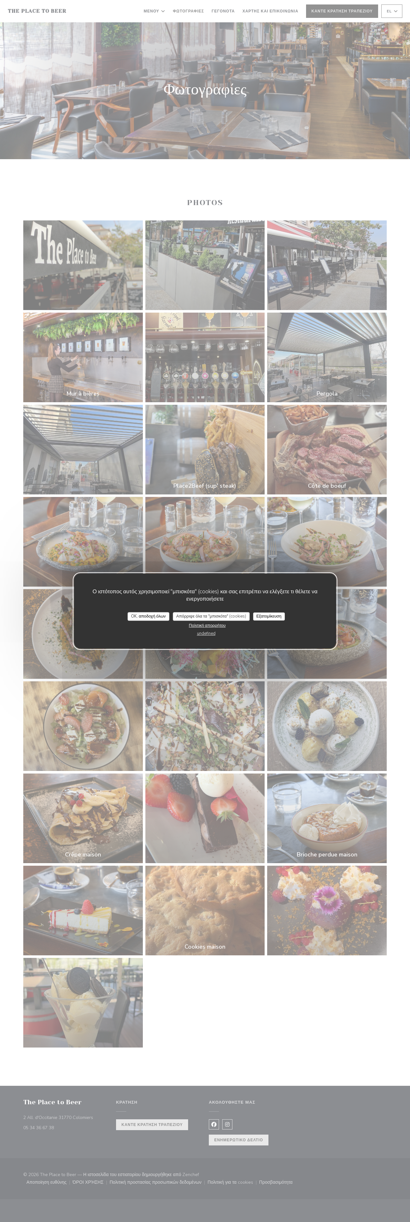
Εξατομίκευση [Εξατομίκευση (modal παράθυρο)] (269, 616)
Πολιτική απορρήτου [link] (207, 625)
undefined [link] (206, 633)
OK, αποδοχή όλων (148, 616)
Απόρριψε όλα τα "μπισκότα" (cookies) (211, 616)
